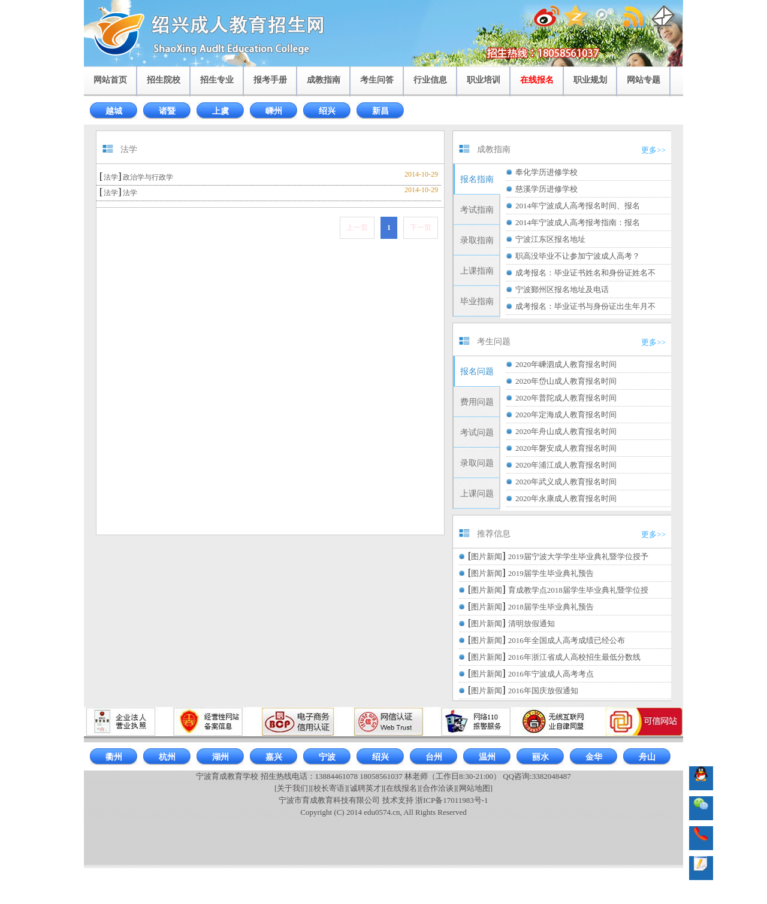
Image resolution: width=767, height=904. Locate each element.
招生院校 (163, 79)
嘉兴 (273, 757)
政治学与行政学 (148, 177)
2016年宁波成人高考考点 (551, 673)
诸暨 (167, 111)
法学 (111, 177)
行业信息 (430, 79)
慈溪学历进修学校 (546, 188)
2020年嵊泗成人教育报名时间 (566, 364)
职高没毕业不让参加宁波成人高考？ (577, 255)
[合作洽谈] (438, 788)
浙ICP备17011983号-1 (451, 800)
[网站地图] (474, 788)
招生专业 (217, 79)
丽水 (540, 757)
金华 (593, 757)
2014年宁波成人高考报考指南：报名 (577, 222)
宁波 (327, 757)
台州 (433, 757)
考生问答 (377, 79)
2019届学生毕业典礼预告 (551, 573)
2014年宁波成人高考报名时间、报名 (577, 205)
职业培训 (483, 79)
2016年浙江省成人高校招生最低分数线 (574, 657)
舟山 (647, 757)
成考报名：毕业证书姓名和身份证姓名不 (585, 272)
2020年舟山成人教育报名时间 (566, 431)
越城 (113, 111)
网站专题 (643, 79)
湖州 (220, 757)
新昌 (380, 111)
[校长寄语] (329, 788)
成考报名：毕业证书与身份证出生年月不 (585, 306)
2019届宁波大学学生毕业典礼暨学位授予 (578, 556)
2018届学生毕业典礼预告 (551, 606)
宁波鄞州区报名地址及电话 (562, 289)
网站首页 (110, 79)
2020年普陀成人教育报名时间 (566, 397)
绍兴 (327, 111)
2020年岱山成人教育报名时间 (566, 381)
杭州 (167, 757)
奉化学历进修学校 (546, 172)
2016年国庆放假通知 (543, 690)
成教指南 (323, 79)
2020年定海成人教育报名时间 (566, 414)
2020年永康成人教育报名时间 (566, 498)
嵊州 (273, 111)
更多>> (653, 149)
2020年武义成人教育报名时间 (566, 481)
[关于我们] (292, 788)
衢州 (113, 757)
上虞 (220, 111)
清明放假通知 (531, 623)
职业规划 (590, 79)
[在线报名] (402, 788)
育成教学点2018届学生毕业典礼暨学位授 (578, 590)
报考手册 (270, 79)
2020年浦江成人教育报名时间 (566, 464)
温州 (487, 757)
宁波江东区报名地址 (550, 239)
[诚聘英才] (365, 788)
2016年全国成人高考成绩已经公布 (566, 640)
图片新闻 (486, 556)
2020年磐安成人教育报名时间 (566, 448)
